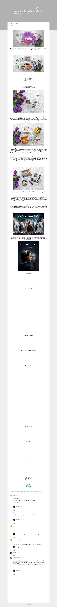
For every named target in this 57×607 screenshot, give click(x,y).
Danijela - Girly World (16, 557)
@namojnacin (29, 117)
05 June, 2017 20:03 (18, 539)
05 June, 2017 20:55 (23, 546)
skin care (40, 491)
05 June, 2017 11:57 (17, 495)
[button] (47, 24)
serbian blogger (35, 491)
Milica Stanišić (18, 506)
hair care (28, 491)
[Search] (48, 2)
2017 (12, 491)
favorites (25, 491)
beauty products (16, 491)
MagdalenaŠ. (15, 531)
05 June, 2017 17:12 (23, 519)
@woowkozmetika (31, 157)
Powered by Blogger (28, 604)
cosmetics (21, 491)
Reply (14, 510)
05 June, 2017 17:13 (23, 533)
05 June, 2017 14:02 (19, 512)
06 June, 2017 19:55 (23, 570)
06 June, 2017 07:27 (20, 552)
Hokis (14, 495)
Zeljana (14, 539)
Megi (14, 525)
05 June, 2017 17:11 (23, 506)
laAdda (19, 517)
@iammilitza (30, 477)
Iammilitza (30, 478)
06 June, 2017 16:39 (22, 557)
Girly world (20, 568)
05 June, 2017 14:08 (17, 525)
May (31, 491)
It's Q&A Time (15, 517)
